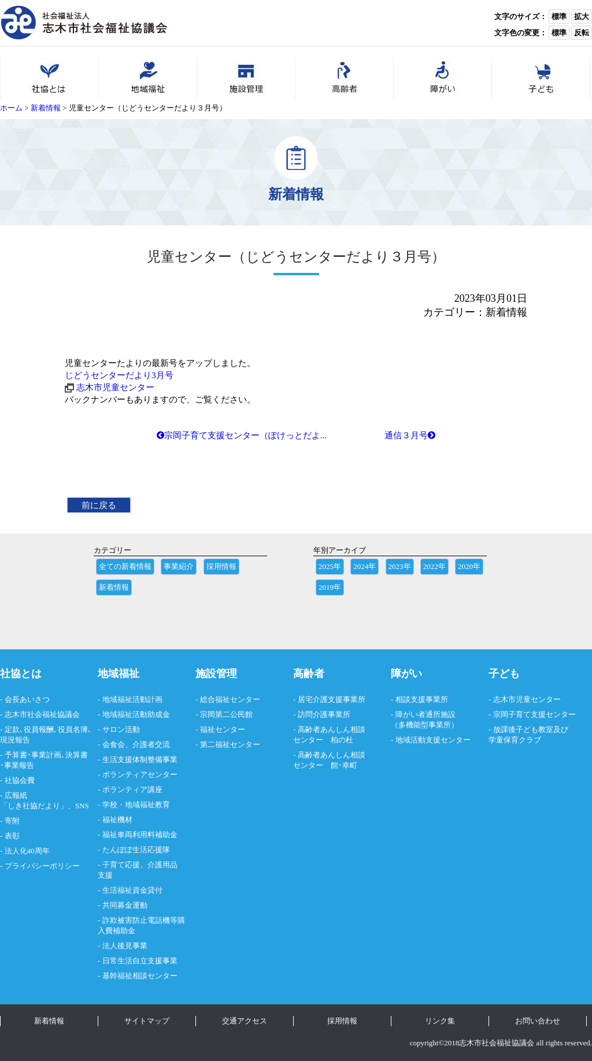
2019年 (330, 587)
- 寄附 (10, 820)
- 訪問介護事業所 (321, 714)
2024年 (364, 566)
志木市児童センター (115, 387)
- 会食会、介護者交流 (134, 744)
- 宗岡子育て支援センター (532, 714)
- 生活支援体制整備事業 (137, 759)
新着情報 (114, 587)
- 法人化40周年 (25, 850)
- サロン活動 (119, 729)
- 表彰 (10, 835)
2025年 (330, 566)
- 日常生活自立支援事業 (137, 960)
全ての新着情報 (125, 566)
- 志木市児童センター (525, 699)
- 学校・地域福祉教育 (134, 804)
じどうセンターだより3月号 (119, 375)
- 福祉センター (220, 729)
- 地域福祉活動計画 (130, 699)
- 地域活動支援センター (431, 739)
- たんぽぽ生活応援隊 (134, 849)
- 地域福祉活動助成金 (134, 714)
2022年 (434, 566)
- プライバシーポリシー (40, 866)
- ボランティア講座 (130, 789)
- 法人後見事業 (122, 945)
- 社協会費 (17, 780)
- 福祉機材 (115, 819)
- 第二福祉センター (227, 744)
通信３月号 (409, 435)
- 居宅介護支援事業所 (329, 699)
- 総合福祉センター (227, 699)
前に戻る (99, 505)
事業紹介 (179, 566)
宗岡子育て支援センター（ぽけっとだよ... (242, 435)
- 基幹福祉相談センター (137, 975)
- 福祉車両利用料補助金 (137, 834)
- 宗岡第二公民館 (224, 714)
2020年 (469, 566)
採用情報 (221, 566)
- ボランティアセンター (137, 774)
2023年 (399, 566)
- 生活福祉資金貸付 (130, 890)
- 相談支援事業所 (419, 699)
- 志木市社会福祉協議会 (40, 714)
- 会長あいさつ (25, 699)
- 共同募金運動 (122, 905)
